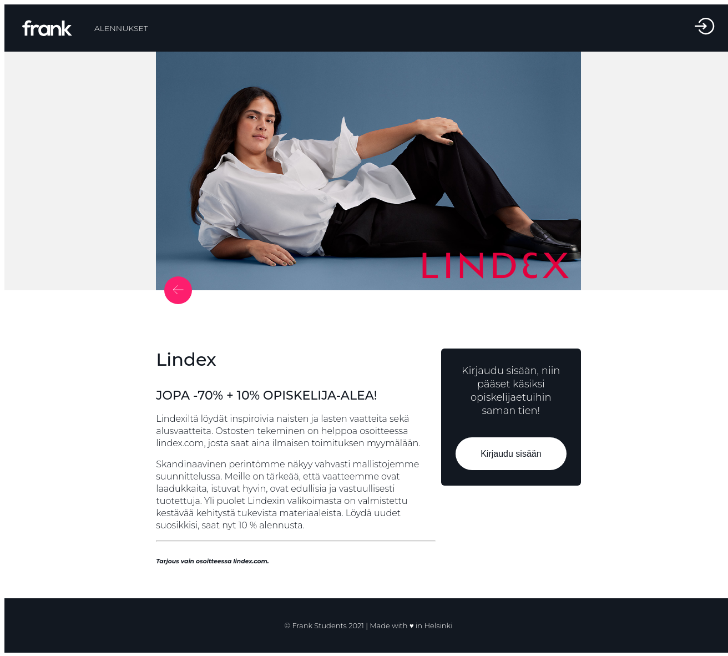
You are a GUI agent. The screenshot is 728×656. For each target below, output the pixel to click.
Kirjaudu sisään (511, 453)
